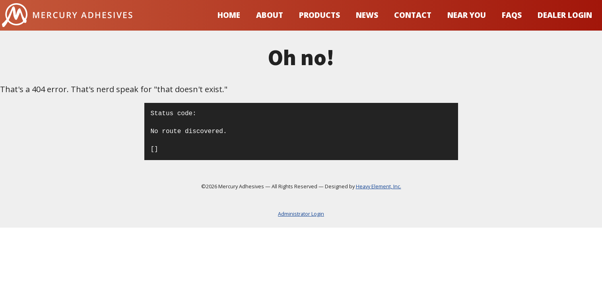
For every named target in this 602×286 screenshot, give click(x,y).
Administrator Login (301, 214)
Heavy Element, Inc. (378, 186)
